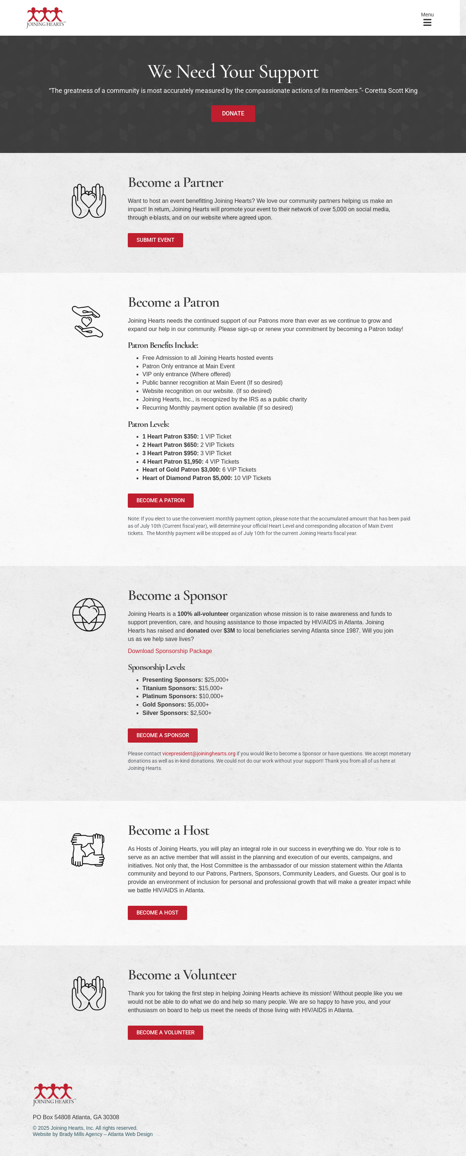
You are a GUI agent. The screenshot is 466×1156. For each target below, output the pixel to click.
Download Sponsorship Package (170, 651)
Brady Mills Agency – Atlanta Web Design (106, 1134)
